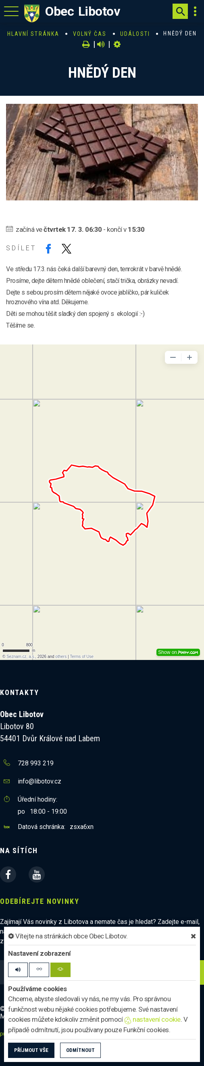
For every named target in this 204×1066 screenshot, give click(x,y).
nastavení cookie (152, 1019)
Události (135, 34)
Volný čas (90, 34)
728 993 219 (36, 763)
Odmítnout (80, 1050)
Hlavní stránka (33, 34)
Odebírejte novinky (39, 901)
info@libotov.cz (39, 781)
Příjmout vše (31, 1050)
